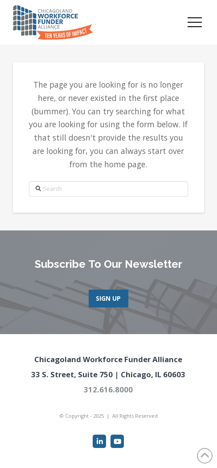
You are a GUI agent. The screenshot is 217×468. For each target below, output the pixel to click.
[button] (194, 22)
